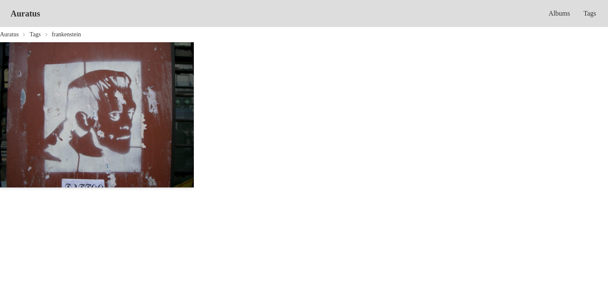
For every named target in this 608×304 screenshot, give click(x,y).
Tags (590, 13)
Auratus (25, 13)
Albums (559, 13)
